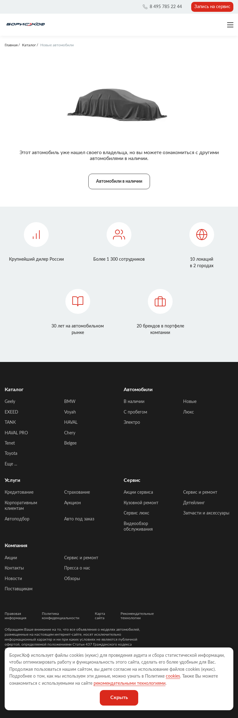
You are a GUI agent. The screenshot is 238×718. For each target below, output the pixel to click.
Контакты (14, 568)
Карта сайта (100, 616)
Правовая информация (15, 616)
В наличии (134, 402)
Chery (69, 433)
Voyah (70, 412)
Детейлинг (194, 503)
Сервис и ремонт (200, 492)
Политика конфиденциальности (60, 616)
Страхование (77, 492)
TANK (10, 422)
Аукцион (72, 503)
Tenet (10, 443)
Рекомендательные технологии (137, 616)
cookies (173, 676)
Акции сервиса (138, 492)
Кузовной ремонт (141, 503)
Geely (10, 402)
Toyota (11, 453)
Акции (11, 558)
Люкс (188, 412)
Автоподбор (17, 519)
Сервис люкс (136, 513)
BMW (70, 402)
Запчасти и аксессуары (206, 513)
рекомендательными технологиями (129, 683)
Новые (189, 402)
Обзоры (72, 579)
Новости (13, 579)
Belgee (70, 443)
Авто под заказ (79, 519)
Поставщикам (19, 589)
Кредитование (19, 492)
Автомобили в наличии (119, 181)
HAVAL (70, 422)
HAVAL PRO (16, 433)
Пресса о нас (77, 568)
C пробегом (135, 412)
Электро (132, 422)
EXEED (11, 412)
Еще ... (11, 464)
